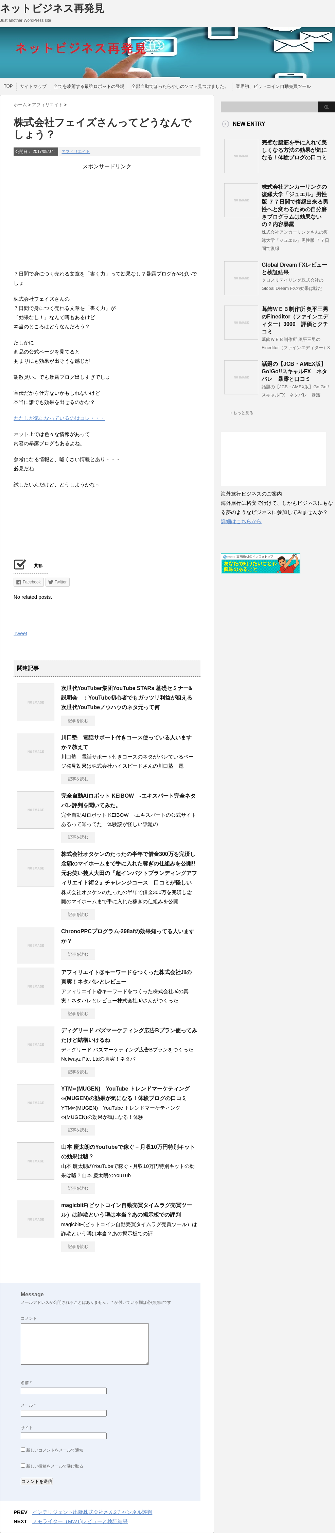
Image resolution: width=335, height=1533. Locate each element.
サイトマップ (33, 86)
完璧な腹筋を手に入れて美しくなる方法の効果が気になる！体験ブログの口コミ (294, 150)
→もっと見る (241, 412)
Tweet (20, 633)
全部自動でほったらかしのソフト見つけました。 (180, 86)
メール (28, 1405)
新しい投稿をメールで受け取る (54, 1466)
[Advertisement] (107, 218)
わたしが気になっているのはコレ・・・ (59, 418)
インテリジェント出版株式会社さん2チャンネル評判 (92, 1512)
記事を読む (78, 720)
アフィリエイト (75, 151)
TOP (8, 86)
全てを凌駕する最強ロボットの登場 (89, 86)
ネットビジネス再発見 (52, 8)
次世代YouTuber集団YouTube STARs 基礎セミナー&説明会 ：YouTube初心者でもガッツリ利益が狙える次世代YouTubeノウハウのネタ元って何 (126, 697)
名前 (26, 1382)
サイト (27, 1427)
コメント (29, 1318)
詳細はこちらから (241, 521)
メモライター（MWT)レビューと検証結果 (80, 1521)
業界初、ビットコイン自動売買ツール (273, 86)
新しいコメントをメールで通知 (54, 1450)
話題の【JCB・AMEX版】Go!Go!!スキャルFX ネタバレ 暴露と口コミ (294, 371)
